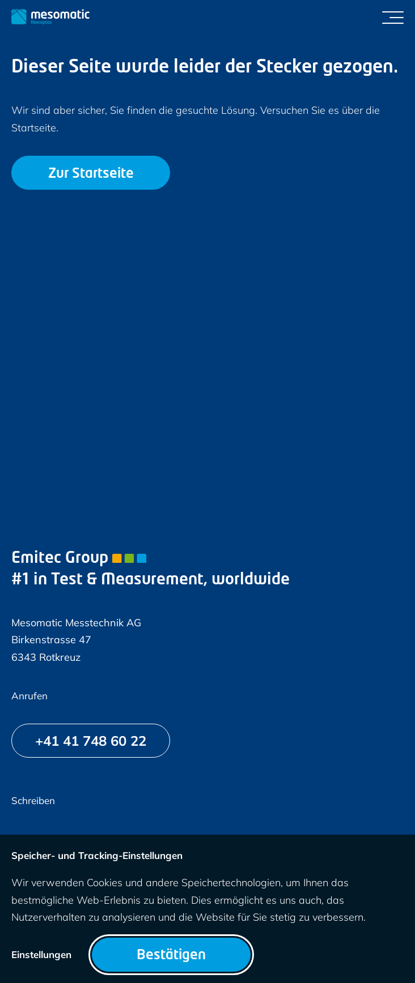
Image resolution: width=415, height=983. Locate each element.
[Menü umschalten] (393, 17)
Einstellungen (41, 954)
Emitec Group (78, 559)
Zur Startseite (91, 174)
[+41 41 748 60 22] (90, 741)
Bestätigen (171, 956)
